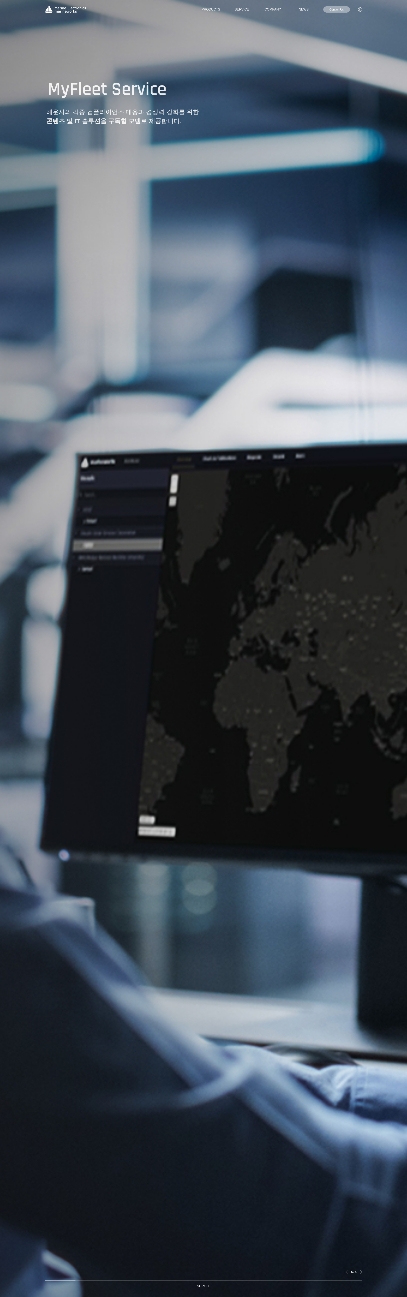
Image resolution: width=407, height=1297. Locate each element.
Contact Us (336, 9)
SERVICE (242, 9)
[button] (346, 1272)
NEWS (304, 9)
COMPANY (273, 9)
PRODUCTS (211, 9)
